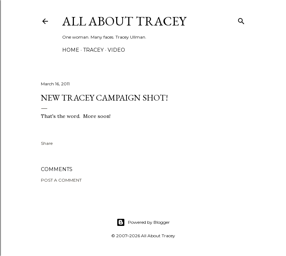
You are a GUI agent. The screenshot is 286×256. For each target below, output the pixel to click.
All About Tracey (124, 21)
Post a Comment (61, 180)
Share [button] (47, 143)
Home (70, 50)
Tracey (93, 50)
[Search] (241, 20)
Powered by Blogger (143, 222)
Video (116, 50)
